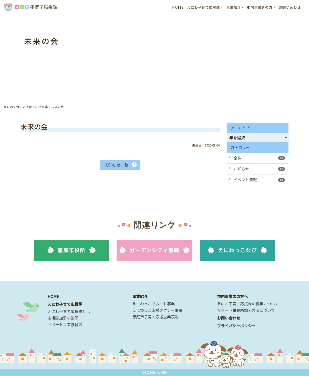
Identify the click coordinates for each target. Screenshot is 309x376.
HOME (178, 7)
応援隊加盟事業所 (63, 318)
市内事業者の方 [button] (260, 7)
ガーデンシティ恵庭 (154, 250)
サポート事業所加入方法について (246, 310)
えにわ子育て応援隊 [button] (203, 7)
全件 (259, 158)
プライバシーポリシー (236, 325)
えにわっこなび (237, 250)
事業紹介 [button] (233, 7)
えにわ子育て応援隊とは (69, 311)
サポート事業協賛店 (65, 324)
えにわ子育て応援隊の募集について (248, 303)
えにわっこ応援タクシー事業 (157, 310)
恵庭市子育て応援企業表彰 (155, 317)
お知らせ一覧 (116, 165)
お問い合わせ (290, 7)
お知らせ (259, 169)
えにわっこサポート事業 (153, 303)
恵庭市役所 (72, 250)
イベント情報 (259, 179)
